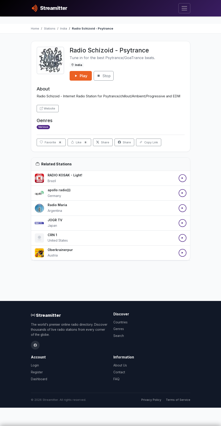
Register (37, 372)
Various (43, 126)
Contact (119, 372)
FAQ (116, 379)
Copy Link (148, 142)
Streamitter (46, 315)
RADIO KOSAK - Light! (65, 175)
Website (47, 108)
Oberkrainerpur (60, 250)
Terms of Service (178, 399)
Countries (120, 322)
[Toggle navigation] (184, 8)
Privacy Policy (151, 399)
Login (35, 365)
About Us (120, 365)
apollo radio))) (59, 190)
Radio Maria (57, 205)
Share (102, 142)
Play (80, 76)
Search (118, 336)
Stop (104, 76)
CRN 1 (52, 235)
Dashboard (39, 379)
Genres (118, 329)
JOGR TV (55, 220)
